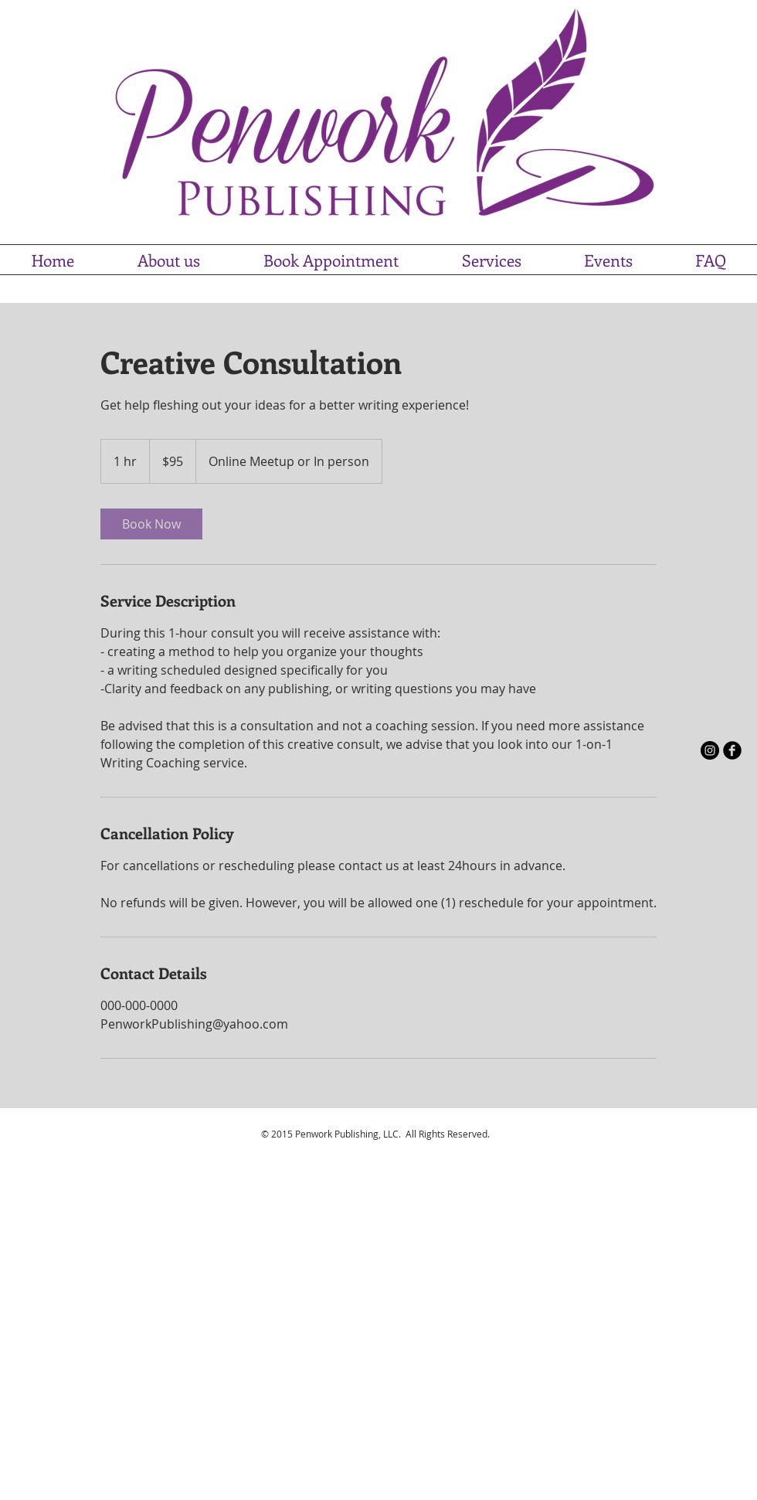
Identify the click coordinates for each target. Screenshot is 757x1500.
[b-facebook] (732, 750)
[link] (151, 524)
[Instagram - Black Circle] (710, 750)
